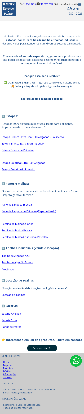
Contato (7, 377)
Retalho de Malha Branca (17, 230)
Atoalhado (8, 269)
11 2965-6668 (47, 4)
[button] (42, 348)
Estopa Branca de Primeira (18, 150)
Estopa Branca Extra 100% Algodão (23, 143)
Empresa (7, 365)
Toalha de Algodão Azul (16, 256)
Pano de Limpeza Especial (17, 204)
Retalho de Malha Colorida (17, 224)
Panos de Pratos (11, 327)
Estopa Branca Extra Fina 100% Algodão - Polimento (33, 137)
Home (6, 362)
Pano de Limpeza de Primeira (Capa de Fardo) (29, 211)
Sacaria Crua (9, 320)
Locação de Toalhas (13, 295)
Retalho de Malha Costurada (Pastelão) (25, 237)
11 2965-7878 (29, 4)
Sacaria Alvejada (11, 313)
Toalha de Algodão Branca (17, 262)
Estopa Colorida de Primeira (18, 169)
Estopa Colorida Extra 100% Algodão (23, 163)
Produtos (8, 368)
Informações (9, 374)
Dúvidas (7, 371)
